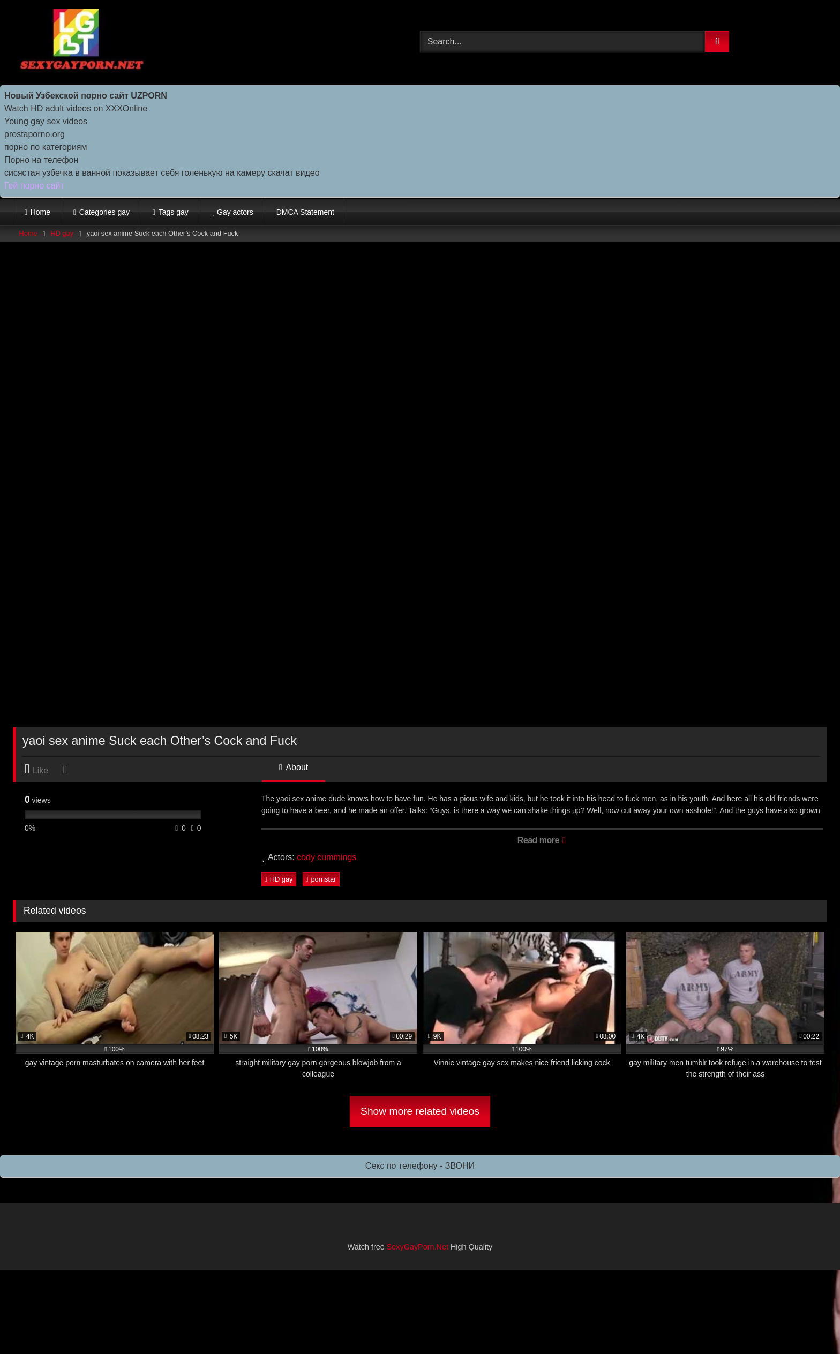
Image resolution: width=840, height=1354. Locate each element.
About (293, 767)
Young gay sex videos (45, 121)
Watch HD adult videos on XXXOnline (75, 108)
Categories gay (104, 212)
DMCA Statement (305, 212)
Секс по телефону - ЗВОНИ (420, 1165)
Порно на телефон (41, 159)
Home (40, 212)
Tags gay (174, 212)
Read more (541, 840)
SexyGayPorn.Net (418, 1247)
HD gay (61, 233)
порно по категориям (45, 147)
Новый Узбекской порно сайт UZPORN (85, 95)
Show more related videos (420, 1111)
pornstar (321, 879)
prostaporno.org (34, 134)
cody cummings (326, 857)
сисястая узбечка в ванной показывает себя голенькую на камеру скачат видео (162, 172)
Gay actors (235, 212)
